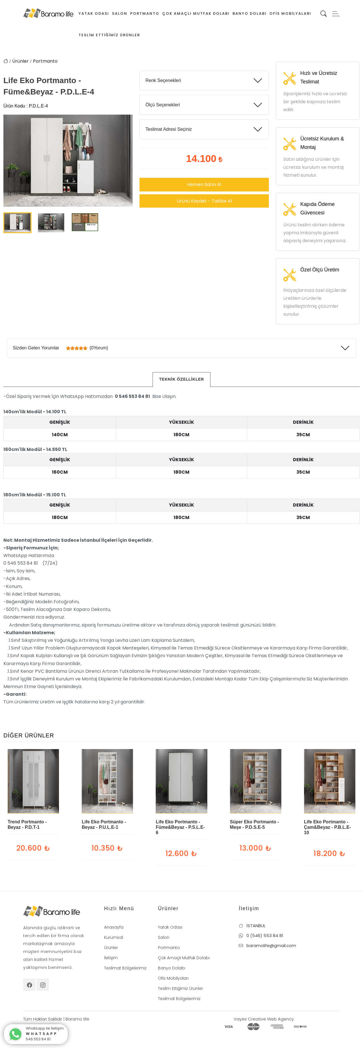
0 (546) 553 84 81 (261, 936)
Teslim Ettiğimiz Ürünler (109, 35)
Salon (119, 13)
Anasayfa (113, 927)
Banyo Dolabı (250, 13)
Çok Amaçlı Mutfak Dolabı (196, 13)
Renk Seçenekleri (163, 80)
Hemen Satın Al (204, 184)
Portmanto (144, 13)
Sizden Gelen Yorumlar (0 (60, 348)
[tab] (181, 379)
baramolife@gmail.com (267, 945)
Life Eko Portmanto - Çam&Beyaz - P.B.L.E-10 (327, 827)
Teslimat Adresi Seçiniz (168, 129)
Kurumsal (113, 937)
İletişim (111, 958)
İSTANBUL (252, 926)
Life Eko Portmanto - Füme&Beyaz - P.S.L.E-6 (180, 827)
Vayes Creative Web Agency (264, 1019)
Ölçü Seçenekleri (162, 104)
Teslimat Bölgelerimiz (125, 968)
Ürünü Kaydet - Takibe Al (204, 201)
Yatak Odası (94, 13)
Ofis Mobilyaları (290, 13)
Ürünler (20, 61)
